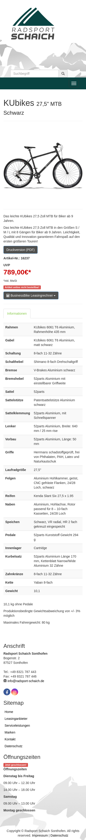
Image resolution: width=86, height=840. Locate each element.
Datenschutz (13, 746)
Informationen (17, 313)
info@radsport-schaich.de (26, 681)
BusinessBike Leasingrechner (30, 295)
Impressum (40, 835)
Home (9, 712)
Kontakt (10, 739)
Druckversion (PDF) (20, 250)
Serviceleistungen (17, 725)
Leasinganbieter (16, 718)
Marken (10, 732)
